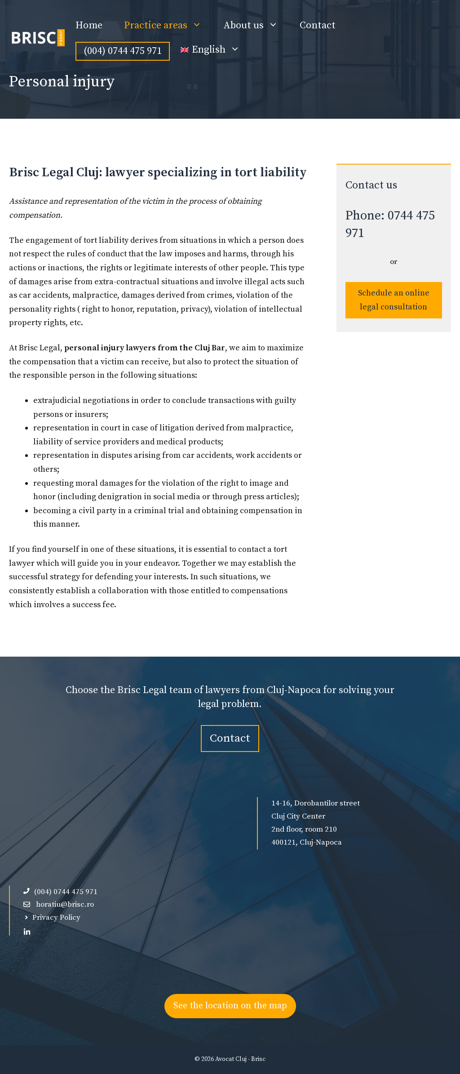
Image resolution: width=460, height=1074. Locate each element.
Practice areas (168, 25)
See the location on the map (230, 1005)
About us (256, 25)
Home (88, 25)
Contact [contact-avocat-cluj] (230, 738)
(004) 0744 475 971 (123, 51)
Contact (318, 25)
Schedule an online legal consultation (393, 300)
